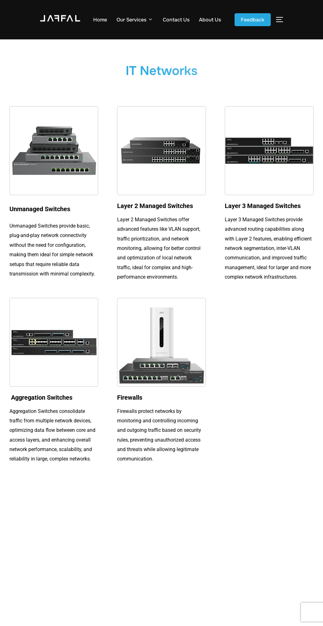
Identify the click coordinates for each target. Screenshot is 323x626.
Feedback (252, 19)
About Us (210, 19)
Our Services (134, 19)
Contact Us (176, 19)
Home (100, 19)
